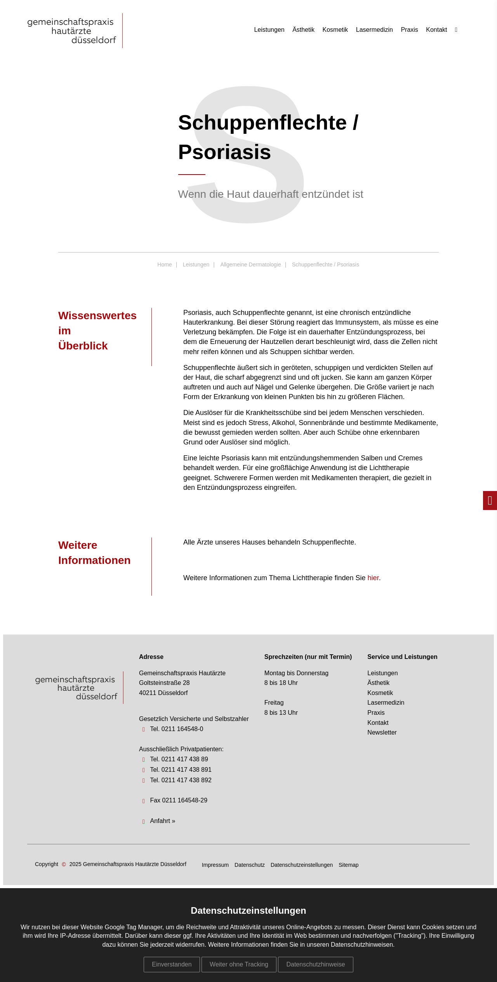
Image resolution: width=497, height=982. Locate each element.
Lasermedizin (374, 29)
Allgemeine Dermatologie (250, 264)
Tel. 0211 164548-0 (176, 729)
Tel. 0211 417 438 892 (180, 780)
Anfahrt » (162, 821)
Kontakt (436, 29)
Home (164, 264)
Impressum (215, 865)
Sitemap (348, 865)
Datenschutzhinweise (315, 964)
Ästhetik (303, 29)
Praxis (409, 29)
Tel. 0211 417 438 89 (179, 759)
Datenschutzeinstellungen (302, 865)
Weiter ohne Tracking (239, 964)
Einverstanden (171, 964)
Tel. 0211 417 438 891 (180, 769)
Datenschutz (250, 865)
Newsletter (382, 732)
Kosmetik (335, 29)
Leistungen (269, 29)
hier (373, 578)
